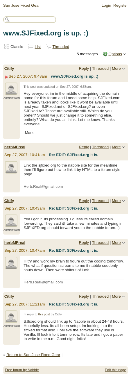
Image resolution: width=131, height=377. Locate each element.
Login (106, 5)
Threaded (61, 46)
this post (44, 314)
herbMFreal (14, 147)
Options (115, 54)
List (38, 46)
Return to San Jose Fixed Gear (33, 355)
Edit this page (115, 370)
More (116, 68)
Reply (84, 68)
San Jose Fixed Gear (21, 5)
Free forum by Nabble (22, 370)
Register (120, 5)
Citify (9, 68)
